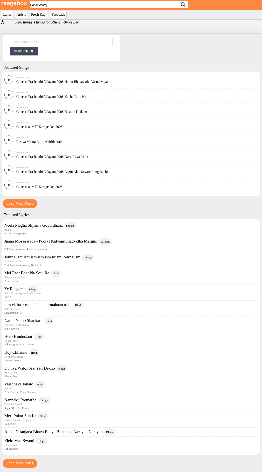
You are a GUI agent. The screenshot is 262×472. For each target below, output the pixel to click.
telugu (33, 289)
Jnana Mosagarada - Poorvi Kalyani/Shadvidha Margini (50, 241)
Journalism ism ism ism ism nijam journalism (42, 257)
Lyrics (7, 14)
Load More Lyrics (20, 463)
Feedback (58, 14)
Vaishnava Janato (18, 384)
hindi (49, 321)
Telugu (88, 257)
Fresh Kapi (39, 14)
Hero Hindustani (18, 336)
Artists (21, 14)
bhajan (70, 225)
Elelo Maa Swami (19, 440)
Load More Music (20, 203)
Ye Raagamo (15, 288)
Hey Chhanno (15, 352)
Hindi (56, 273)
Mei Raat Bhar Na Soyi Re (26, 273)
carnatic (105, 241)
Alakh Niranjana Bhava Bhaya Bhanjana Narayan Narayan (53, 431)
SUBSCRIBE (24, 51)
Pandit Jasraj (22, 77)
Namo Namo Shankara (23, 320)
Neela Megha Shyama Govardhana (33, 225)
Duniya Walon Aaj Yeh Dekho (29, 368)
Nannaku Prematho (20, 400)
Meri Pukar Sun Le (20, 415)
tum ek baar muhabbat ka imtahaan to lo (38, 304)
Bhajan (110, 432)
